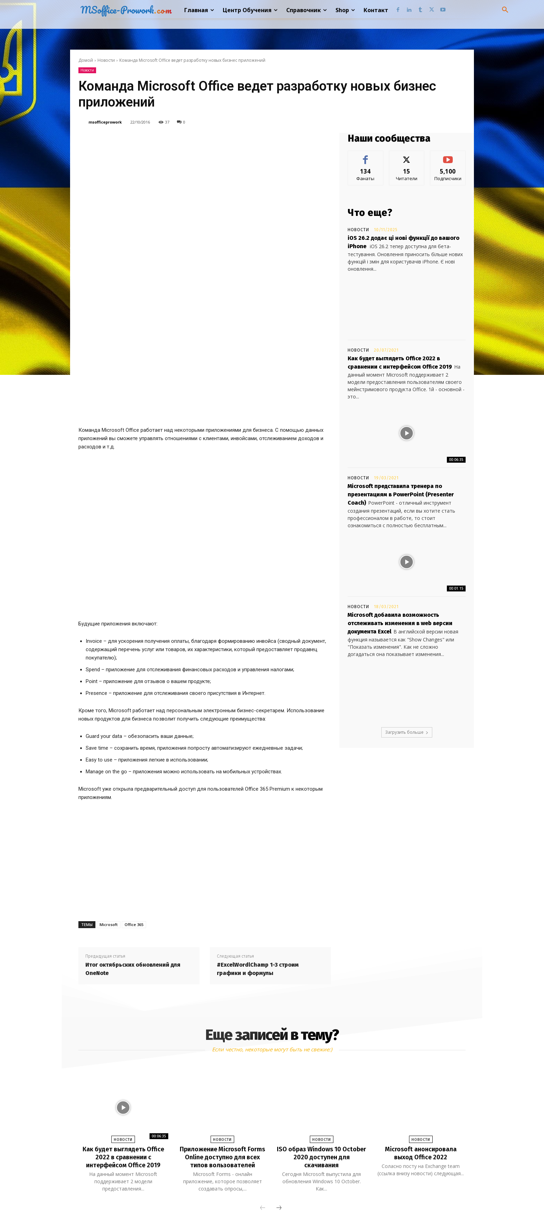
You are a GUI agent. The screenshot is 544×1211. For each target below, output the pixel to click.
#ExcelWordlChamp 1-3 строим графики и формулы (258, 884)
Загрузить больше (406, 732)
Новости (106, 60)
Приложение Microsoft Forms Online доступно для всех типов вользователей (222, 1072)
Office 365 (134, 840)
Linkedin (248, 1191)
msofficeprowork (105, 122)
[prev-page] (263, 1122)
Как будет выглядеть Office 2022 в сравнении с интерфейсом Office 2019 (123, 1072)
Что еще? (370, 212)
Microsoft (109, 840)
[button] (505, 10)
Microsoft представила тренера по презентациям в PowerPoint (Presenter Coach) (401, 494)
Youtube (346, 1191)
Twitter (313, 1191)
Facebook (211, 1191)
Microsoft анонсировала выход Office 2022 (421, 1068)
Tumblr (281, 1191)
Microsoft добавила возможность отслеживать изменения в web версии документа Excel (400, 623)
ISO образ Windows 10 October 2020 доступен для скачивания (321, 1072)
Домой (85, 60)
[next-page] (279, 1122)
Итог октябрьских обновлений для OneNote (132, 884)
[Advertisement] (204, 774)
